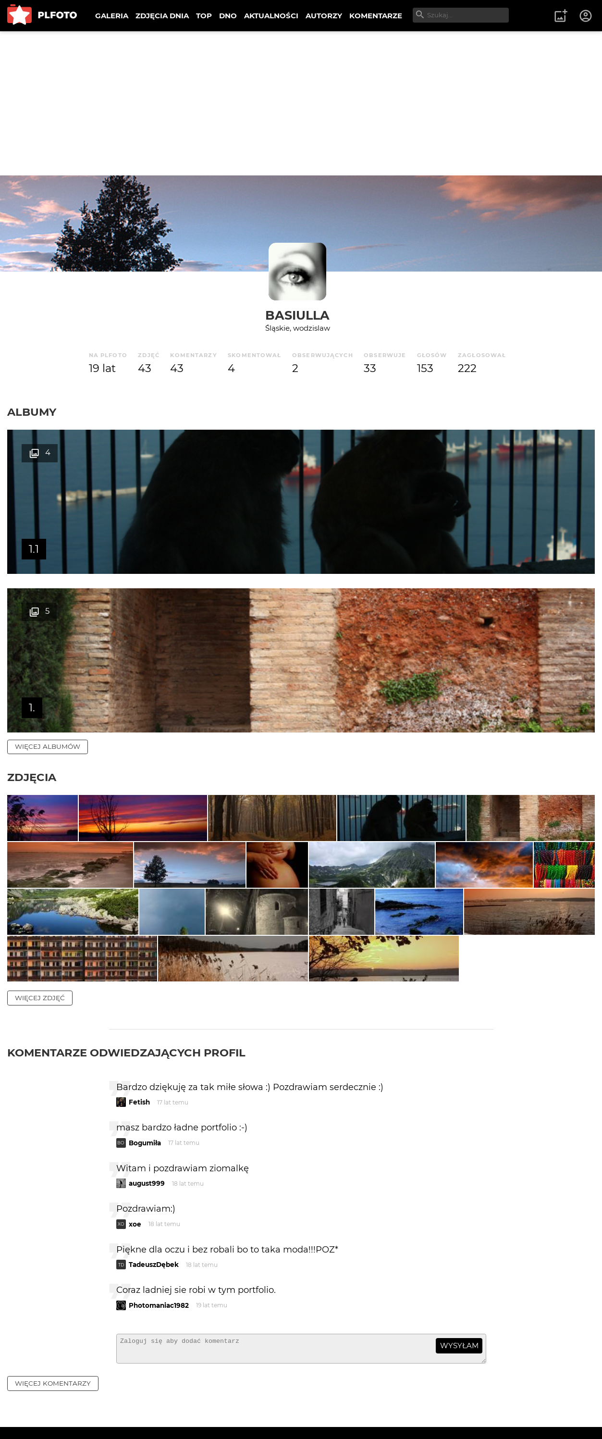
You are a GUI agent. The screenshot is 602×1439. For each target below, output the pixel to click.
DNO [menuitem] (228, 15)
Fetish (139, 1048)
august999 (147, 1129)
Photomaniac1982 (159, 1251)
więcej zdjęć (40, 944)
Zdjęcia (31, 618)
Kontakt (225, 1399)
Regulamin (34, 1416)
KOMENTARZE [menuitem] (375, 15)
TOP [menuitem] (204, 15)
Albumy (31, 412)
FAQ (140, 1399)
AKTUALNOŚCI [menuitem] (271, 15)
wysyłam (459, 1291)
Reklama (179, 1399)
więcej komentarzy (53, 1334)
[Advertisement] (301, 103)
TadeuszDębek (154, 1211)
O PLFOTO (34, 1399)
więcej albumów (47, 588)
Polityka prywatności (106, 1416)
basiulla (297, 315)
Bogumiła (145, 1089)
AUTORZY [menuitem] (324, 15)
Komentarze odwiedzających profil (126, 998)
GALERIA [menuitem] (111, 15)
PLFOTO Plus (93, 1399)
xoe (135, 1170)
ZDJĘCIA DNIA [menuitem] (162, 15)
